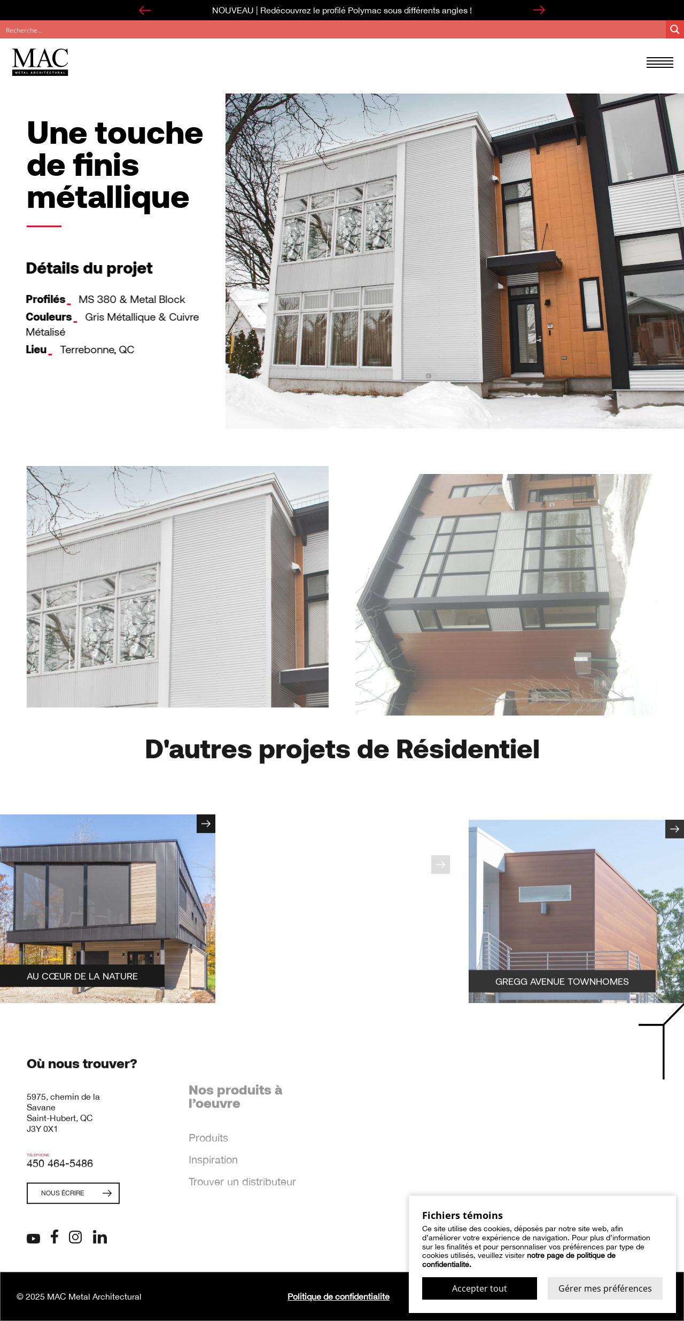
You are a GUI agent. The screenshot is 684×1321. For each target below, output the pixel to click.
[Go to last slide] (145, 10)
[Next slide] (539, 10)
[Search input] (333, 29)
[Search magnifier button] (675, 29)
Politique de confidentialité (338, 1296)
